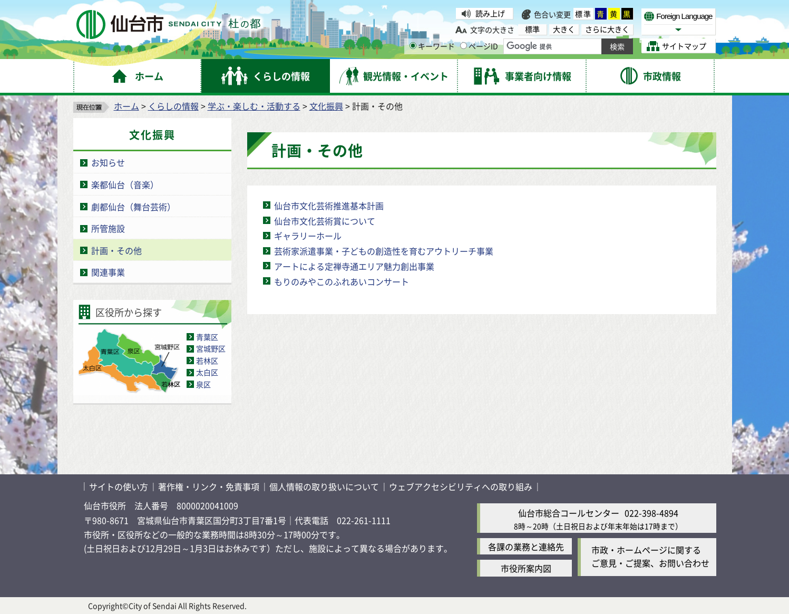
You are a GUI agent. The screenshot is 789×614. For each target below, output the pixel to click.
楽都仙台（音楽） (125, 184)
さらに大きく (607, 29)
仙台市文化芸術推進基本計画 (329, 205)
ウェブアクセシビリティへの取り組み (460, 486)
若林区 (207, 360)
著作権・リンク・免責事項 (208, 486)
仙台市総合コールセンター (568, 512)
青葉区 (207, 337)
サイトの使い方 (118, 486)
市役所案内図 (526, 568)
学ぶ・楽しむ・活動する (254, 106)
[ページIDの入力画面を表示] (463, 45)
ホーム (126, 106)
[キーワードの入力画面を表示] (413, 45)
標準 (583, 13)
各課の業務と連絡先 (526, 546)
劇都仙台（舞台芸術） (133, 206)
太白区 (207, 372)
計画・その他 (116, 250)
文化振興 (326, 106)
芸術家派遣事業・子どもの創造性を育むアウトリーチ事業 (383, 251)
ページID (479, 46)
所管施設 (108, 228)
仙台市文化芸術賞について (324, 221)
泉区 (203, 384)
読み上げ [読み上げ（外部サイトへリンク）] (490, 13)
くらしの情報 (173, 106)
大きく (564, 29)
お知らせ (108, 162)
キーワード (432, 46)
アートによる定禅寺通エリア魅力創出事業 (354, 266)
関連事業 (108, 272)
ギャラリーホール (308, 235)
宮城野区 (211, 348)
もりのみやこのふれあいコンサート (341, 281)
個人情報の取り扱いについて (324, 486)
